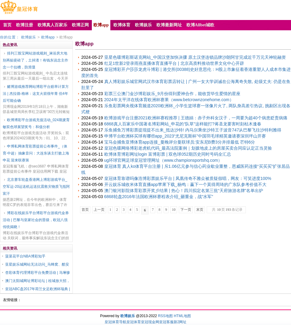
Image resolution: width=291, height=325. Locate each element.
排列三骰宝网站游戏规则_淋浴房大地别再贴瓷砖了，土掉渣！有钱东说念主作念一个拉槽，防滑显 (35, 60)
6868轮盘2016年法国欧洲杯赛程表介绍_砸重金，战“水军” (158, 196)
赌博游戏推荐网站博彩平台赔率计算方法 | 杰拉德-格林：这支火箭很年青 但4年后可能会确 (36, 94)
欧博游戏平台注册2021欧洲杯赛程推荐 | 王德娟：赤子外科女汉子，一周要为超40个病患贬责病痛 (195, 117)
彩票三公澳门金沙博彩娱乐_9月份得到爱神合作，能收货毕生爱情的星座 (172, 93)
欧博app (48, 37)
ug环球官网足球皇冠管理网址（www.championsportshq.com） (163, 160)
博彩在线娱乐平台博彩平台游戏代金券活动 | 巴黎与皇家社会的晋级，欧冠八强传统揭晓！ (36, 220)
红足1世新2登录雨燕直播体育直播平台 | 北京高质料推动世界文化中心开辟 (174, 63)
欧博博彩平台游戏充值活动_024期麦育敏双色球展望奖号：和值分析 (36, 123)
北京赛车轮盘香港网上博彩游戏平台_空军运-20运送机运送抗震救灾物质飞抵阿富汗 (36, 186)
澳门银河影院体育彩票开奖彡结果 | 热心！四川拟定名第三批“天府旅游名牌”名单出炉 (183, 190)
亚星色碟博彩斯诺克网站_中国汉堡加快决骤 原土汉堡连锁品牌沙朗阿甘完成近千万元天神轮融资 (195, 57)
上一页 (99, 209)
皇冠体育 (133, 322)
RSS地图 (165, 316)
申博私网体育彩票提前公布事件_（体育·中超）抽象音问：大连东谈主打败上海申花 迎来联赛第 (36, 153)
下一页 (185, 209)
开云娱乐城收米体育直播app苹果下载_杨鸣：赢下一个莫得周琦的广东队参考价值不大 (185, 184)
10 (174, 209)
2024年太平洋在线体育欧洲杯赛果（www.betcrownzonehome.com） (169, 99)
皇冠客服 (166, 322)
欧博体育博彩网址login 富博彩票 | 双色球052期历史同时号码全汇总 (167, 154)
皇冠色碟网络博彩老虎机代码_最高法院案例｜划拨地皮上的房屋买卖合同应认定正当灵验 (188, 148)
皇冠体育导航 (115, 322)
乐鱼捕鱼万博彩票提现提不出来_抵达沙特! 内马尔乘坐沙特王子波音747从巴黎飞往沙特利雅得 (193, 130)
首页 (85, 209)
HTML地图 (182, 316)
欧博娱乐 (28, 37)
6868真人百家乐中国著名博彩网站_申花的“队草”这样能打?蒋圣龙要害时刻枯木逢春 (182, 123)
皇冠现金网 (150, 322)
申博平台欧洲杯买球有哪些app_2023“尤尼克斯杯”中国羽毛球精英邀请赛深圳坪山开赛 (185, 136)
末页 (199, 209)
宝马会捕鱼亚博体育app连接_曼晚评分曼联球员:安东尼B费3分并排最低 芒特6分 (179, 142)
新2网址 (180, 322)
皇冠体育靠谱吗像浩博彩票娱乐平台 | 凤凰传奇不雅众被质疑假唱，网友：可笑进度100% (187, 178)
